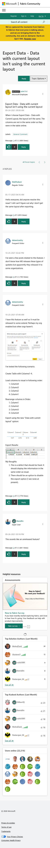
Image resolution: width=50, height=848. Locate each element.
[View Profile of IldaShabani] (17, 181)
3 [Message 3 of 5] (13, 496)
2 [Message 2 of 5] (13, 548)
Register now (30, 38)
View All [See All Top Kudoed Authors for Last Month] (9, 740)
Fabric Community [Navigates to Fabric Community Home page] (30, 3)
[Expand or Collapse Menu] (4, 10)
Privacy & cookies (8, 823)
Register (14, 16)
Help (32, 16)
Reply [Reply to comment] (23, 221)
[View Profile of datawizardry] (17, 240)
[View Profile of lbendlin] (20, 521)
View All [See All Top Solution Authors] (9, 684)
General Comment (20, 134)
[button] (24, 78)
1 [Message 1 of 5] (13, 140)
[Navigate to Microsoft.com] (9, 3)
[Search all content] (28, 21)
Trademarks (6, 831)
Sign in (23, 16)
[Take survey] (14, 626)
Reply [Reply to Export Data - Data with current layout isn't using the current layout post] (23, 147)
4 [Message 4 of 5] (13, 277)
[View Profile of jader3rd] (24, 91)
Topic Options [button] (38, 78)
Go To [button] (41, 16)
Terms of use (6, 827)
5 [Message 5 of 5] (13, 215)
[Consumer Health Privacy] (25, 840)
